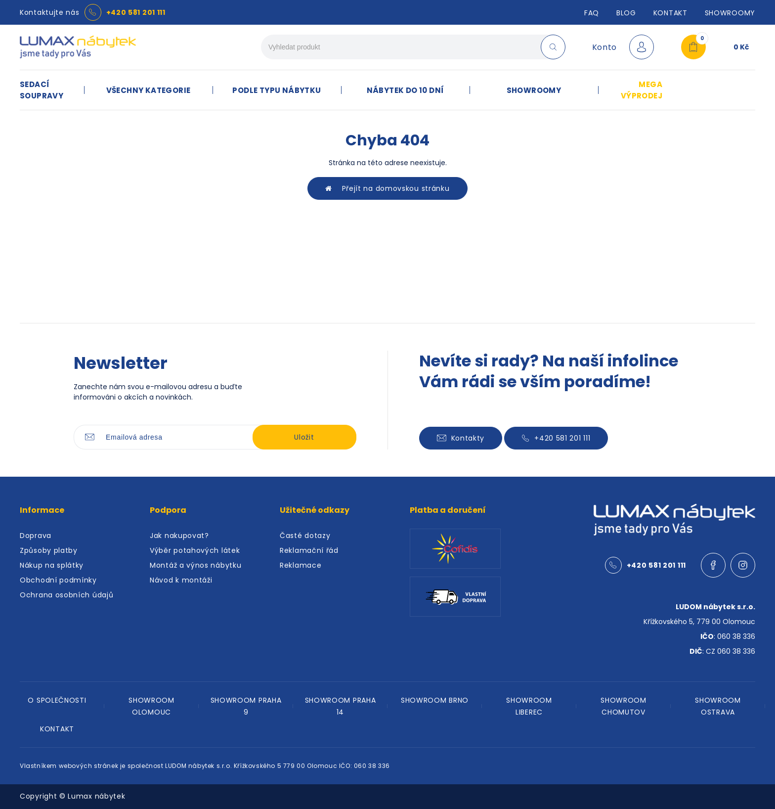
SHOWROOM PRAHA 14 (340, 706)
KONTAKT (57, 729)
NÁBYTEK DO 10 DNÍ (405, 90)
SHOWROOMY (730, 13)
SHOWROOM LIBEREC (529, 706)
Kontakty (461, 438)
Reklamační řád (309, 550)
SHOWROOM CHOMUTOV (623, 706)
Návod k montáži (181, 580)
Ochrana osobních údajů (66, 595)
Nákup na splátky (52, 565)
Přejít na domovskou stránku (387, 188)
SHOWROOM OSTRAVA (718, 706)
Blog (626, 13)
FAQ (591, 13)
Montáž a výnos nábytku (195, 565)
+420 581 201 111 (136, 12)
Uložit (304, 437)
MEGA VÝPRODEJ (641, 90)
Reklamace (300, 565)
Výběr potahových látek (195, 550)
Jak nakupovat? (179, 535)
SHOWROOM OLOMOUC (151, 706)
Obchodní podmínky (58, 580)
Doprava (35, 535)
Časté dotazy (305, 535)
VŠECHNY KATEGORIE (148, 90)
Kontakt (670, 13)
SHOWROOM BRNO (435, 700)
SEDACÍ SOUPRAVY (41, 90)
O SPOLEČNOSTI (57, 700)
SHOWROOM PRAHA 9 (246, 706)
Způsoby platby (49, 550)
